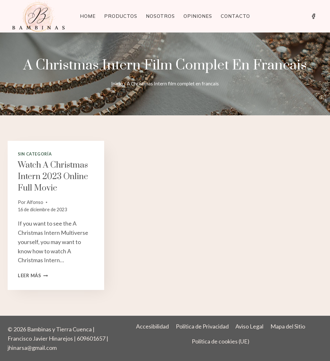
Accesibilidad (152, 326)
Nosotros (160, 16)
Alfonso (35, 202)
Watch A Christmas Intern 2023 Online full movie (53, 176)
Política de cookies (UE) (220, 341)
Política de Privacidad (202, 326)
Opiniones (197, 16)
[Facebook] (313, 16)
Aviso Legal (249, 326)
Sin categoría (35, 154)
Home (88, 16)
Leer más (33, 275)
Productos (120, 16)
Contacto (235, 16)
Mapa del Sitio (287, 326)
